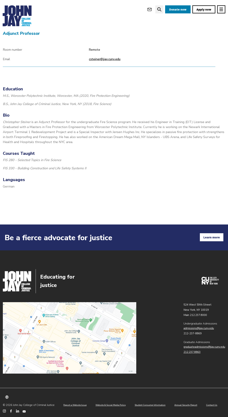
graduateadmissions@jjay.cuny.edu (204, 347)
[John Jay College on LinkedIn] (17, 411)
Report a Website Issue (75, 405)
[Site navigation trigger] (221, 9)
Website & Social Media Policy (110, 405)
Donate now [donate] (177, 9)
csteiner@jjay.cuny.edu (104, 80)
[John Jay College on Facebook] (10, 411)
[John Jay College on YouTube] (24, 411)
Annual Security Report (185, 405)
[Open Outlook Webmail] (150, 9)
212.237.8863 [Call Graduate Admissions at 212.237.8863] (192, 352)
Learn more (211, 237)
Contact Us (211, 405)
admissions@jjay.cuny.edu (198, 328)
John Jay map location (69, 338)
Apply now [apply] (203, 9)
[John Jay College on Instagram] (4, 411)
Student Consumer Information (150, 405)
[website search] (159, 9)
